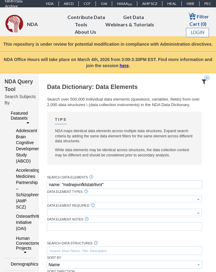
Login (197, 32)
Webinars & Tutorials (129, 24)
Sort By (54, 257)
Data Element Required (68, 205)
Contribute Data (86, 17)
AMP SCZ (149, 3)
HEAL (171, 3)
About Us (85, 32)
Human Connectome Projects (23, 245)
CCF (87, 3)
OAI (104, 3)
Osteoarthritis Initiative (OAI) (21, 222)
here (124, 65)
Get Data (133, 17)
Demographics (21, 264)
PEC (207, 3)
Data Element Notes (65, 219)
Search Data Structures (70, 243)
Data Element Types (65, 191)
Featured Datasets (21, 118)
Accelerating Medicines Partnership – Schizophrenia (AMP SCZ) (21, 188)
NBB (190, 3)
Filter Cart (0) (198, 19)
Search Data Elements (67, 177)
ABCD (69, 3)
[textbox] (124, 184)
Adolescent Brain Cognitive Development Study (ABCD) (21, 146)
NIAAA (124, 3)
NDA (50, 3)
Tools (81, 24)
